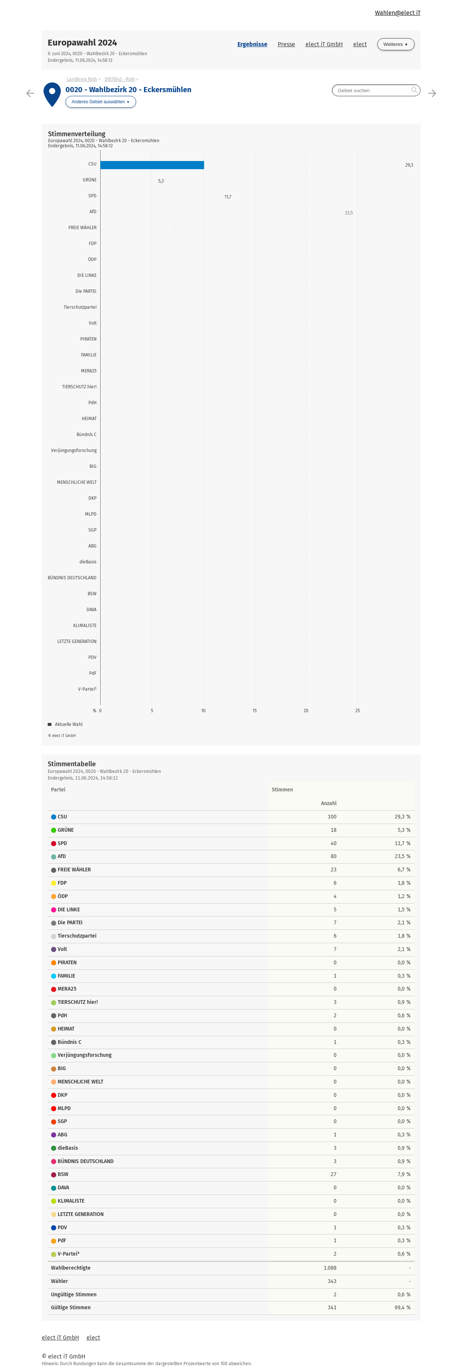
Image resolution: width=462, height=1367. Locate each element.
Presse (286, 44)
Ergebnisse (252, 44)
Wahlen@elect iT (398, 12)
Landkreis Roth (82, 79)
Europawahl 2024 (82, 42)
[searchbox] (376, 90)
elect (360, 44)
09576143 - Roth (120, 79)
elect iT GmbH (324, 44)
